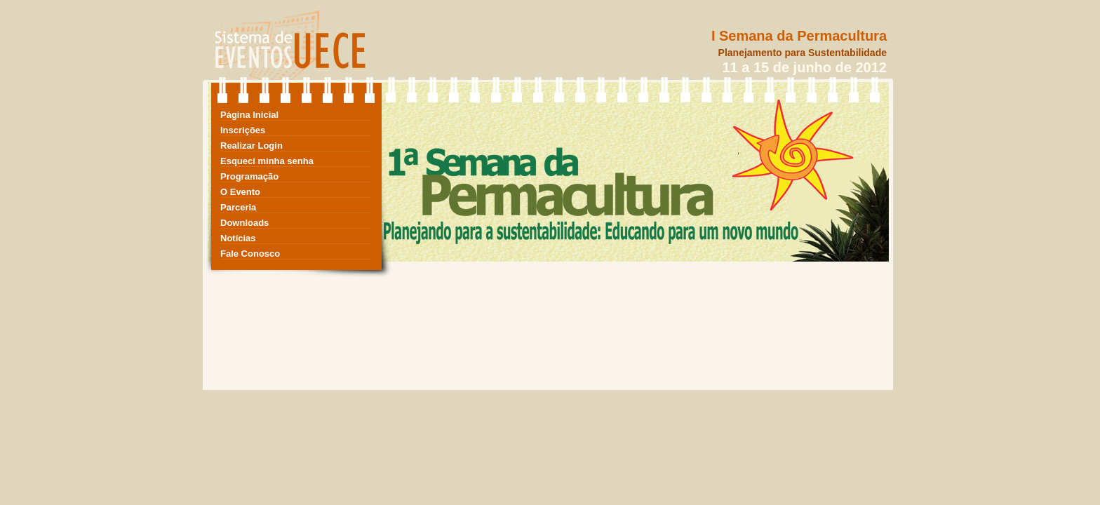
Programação (249, 176)
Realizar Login (251, 145)
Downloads (244, 222)
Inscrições (242, 130)
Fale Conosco (250, 253)
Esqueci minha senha (267, 161)
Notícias (238, 238)
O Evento (240, 192)
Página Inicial (249, 114)
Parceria (238, 207)
